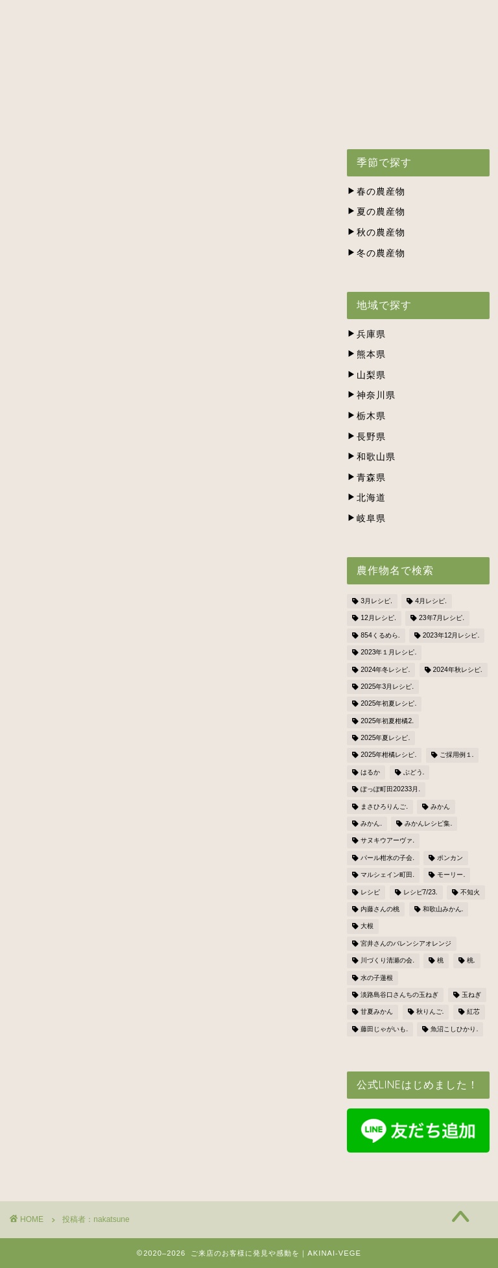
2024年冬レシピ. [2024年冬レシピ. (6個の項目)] (385, 669)
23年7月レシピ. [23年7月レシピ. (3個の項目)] (441, 618)
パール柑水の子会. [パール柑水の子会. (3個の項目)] (387, 857)
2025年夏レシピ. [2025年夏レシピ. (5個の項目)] (385, 737)
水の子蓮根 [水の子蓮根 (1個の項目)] (377, 977)
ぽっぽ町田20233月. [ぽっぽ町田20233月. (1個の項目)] (390, 789)
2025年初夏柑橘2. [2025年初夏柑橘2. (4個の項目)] (387, 720)
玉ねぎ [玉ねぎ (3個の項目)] (471, 994)
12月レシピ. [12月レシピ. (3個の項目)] (378, 618)
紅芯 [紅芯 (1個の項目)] (473, 1012)
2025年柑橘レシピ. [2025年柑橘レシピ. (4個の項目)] (388, 755)
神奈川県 (371, 395)
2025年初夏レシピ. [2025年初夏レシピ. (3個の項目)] (388, 704)
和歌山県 (371, 457)
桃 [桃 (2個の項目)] (440, 960)
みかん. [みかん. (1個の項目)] (371, 823)
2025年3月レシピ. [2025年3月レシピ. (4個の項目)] (387, 686)
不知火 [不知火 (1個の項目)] (470, 892)
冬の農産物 (376, 253)
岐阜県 (366, 518)
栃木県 (366, 416)
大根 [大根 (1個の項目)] (367, 926)
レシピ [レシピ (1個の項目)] (370, 892)
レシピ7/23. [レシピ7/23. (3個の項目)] (420, 892)
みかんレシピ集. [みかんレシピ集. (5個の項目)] (428, 823)
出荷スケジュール (240, 85)
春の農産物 (376, 192)
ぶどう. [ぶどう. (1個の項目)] (414, 772)
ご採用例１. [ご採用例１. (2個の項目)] (457, 755)
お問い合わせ (217, 115)
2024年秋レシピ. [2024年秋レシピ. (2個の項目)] (457, 669)
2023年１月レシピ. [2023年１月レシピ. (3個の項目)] (388, 652)
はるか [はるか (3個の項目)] (370, 772)
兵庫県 (366, 334)
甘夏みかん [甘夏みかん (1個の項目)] (377, 1012)
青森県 (366, 478)
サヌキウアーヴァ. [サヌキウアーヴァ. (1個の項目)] (387, 840)
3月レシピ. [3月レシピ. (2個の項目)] (376, 600)
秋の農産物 (376, 232)
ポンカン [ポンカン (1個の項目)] (450, 857)
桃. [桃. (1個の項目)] (471, 960)
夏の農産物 (376, 212)
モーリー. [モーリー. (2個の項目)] (451, 875)
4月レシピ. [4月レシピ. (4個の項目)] (431, 600)
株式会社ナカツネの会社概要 (92, 115)
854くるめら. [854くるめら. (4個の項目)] (380, 635)
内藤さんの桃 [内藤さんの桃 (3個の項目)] (380, 909)
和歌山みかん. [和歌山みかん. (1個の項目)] (443, 909)
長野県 (366, 437)
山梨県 (366, 375)
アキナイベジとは (130, 85)
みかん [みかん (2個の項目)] (440, 806)
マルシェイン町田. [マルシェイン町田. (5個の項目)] (387, 875)
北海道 (366, 498)
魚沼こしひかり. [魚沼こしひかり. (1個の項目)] (454, 1029)
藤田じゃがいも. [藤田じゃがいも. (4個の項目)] (384, 1029)
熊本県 (366, 354)
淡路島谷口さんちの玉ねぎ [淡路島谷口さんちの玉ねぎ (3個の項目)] (399, 994)
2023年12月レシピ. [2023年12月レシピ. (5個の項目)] (451, 635)
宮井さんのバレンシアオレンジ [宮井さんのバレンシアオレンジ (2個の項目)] (406, 943)
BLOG (292, 115)
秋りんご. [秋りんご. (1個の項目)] (430, 1012)
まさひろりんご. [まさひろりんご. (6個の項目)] (384, 806)
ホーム (43, 85)
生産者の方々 (340, 85)
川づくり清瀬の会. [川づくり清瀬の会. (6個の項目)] (387, 960)
